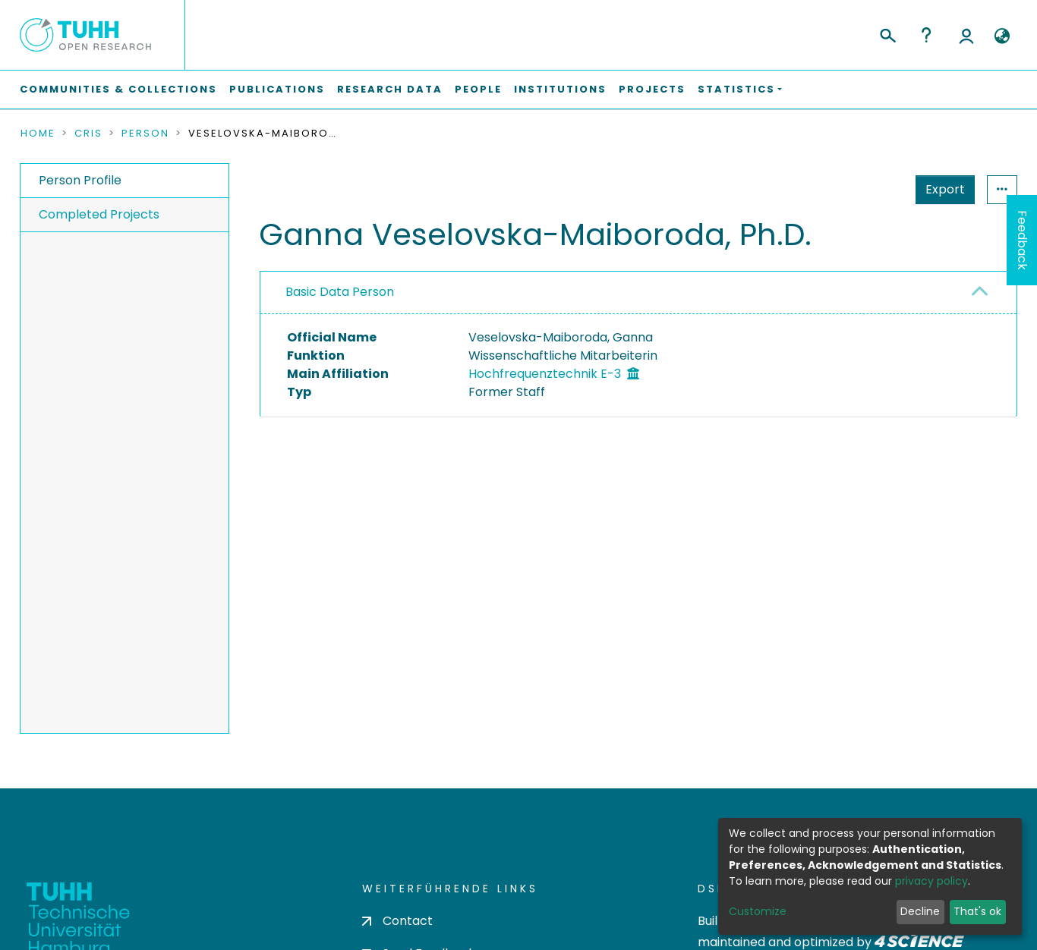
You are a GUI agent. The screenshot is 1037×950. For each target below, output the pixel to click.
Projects (652, 89)
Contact (397, 921)
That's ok (977, 911)
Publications (277, 89)
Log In (966, 35)
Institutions (560, 89)
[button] (1001, 36)
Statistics (940, 189)
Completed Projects (99, 214)
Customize (757, 911)
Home (37, 133)
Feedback (1022, 240)
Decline (920, 911)
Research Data (390, 89)
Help (926, 35)
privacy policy (931, 881)
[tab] (638, 293)
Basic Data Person (339, 291)
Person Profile (80, 180)
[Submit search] (887, 33)
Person (145, 133)
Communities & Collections (118, 89)
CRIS (88, 133)
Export (870, 189)
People (478, 89)
